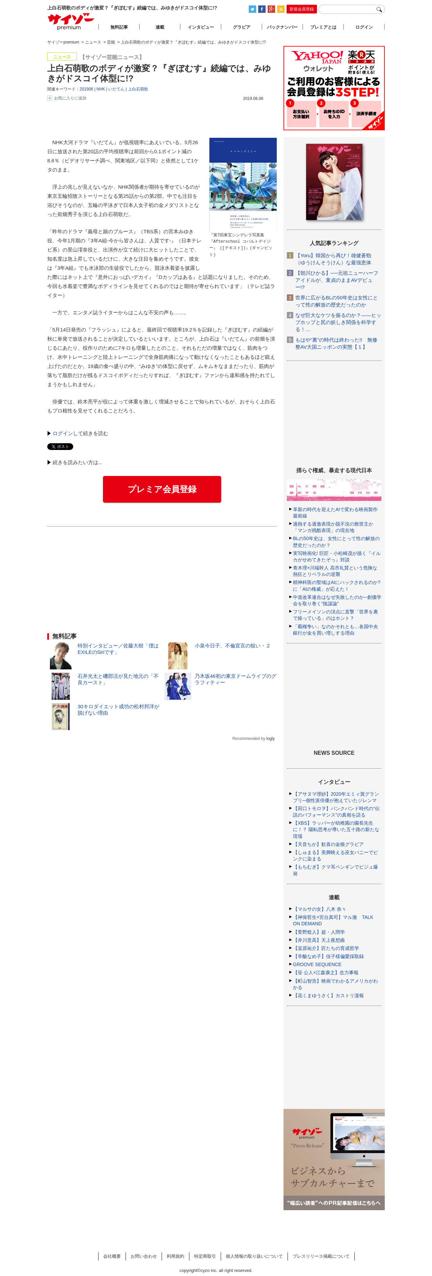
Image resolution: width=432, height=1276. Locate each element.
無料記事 (119, 27)
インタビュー (201, 27)
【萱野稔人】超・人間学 (319, 932)
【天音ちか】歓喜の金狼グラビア (328, 844)
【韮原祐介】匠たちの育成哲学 (326, 948)
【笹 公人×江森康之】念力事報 (325, 972)
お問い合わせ (144, 1256)
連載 (160, 27)
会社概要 (112, 1256)
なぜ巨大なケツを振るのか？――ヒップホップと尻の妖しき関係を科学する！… (338, 322)
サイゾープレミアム (71, 21)
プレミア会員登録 (162, 489)
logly (270, 738)
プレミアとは (323, 27)
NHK (101, 89)
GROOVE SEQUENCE (317, 964)
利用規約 (175, 1256)
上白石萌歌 (138, 89)
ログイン (63, 433)
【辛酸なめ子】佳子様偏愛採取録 (328, 956)
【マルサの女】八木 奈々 (319, 909)
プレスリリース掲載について (321, 1256)
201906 (86, 89)
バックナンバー (282, 27)
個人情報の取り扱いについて (254, 1256)
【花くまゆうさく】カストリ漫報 (328, 995)
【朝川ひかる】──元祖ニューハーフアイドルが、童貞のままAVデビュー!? (336, 280)
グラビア (241, 27)
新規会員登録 (302, 9)
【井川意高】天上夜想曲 (319, 940)
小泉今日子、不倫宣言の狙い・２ (233, 645)
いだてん (116, 89)
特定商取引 (205, 1256)
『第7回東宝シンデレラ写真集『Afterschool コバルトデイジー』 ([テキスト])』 (240, 242)
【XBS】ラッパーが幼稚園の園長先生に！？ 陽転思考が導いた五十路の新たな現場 (336, 829)
